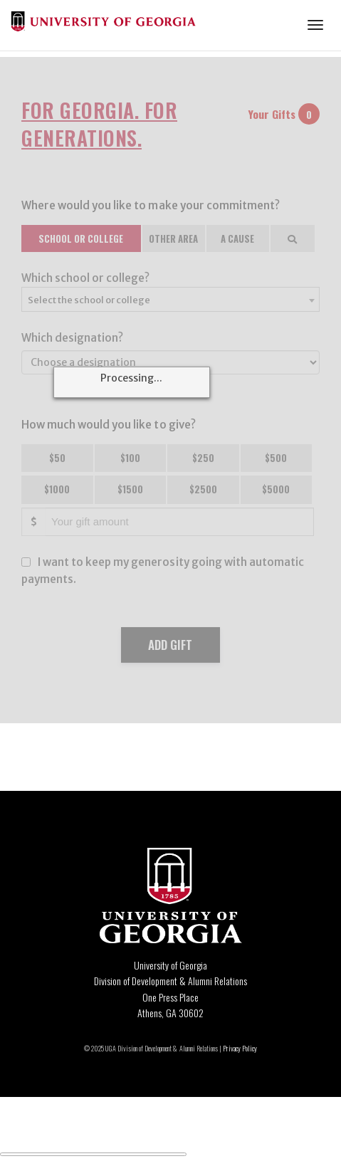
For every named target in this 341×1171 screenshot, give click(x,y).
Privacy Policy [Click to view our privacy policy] (240, 1048)
